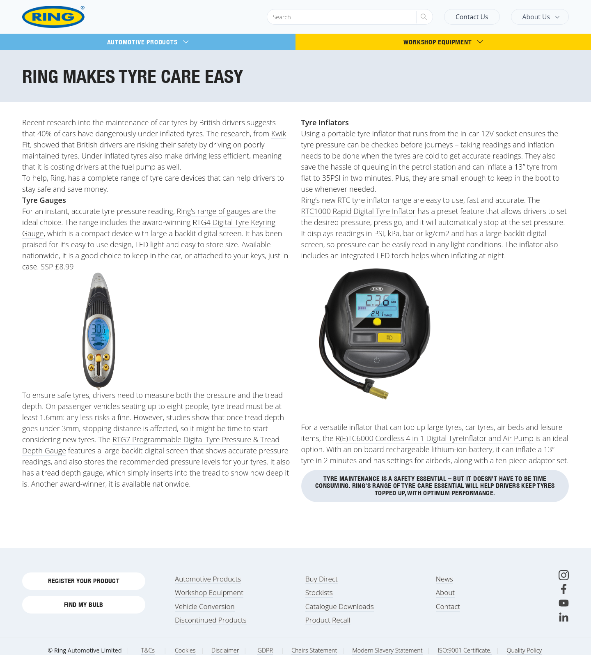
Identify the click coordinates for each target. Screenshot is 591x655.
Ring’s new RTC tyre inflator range (356, 200)
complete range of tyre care (133, 178)
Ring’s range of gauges (212, 211)
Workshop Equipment (443, 42)
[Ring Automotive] (73, 17)
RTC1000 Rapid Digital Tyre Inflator (358, 211)
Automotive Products (148, 42)
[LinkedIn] (564, 617)
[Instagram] (564, 575)
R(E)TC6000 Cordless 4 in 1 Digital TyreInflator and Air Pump (435, 438)
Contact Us (472, 16)
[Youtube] (564, 603)
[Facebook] (564, 589)
